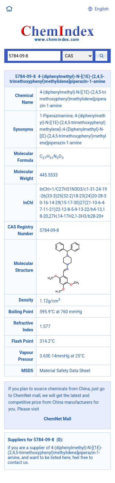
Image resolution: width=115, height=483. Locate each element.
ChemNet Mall (57, 418)
